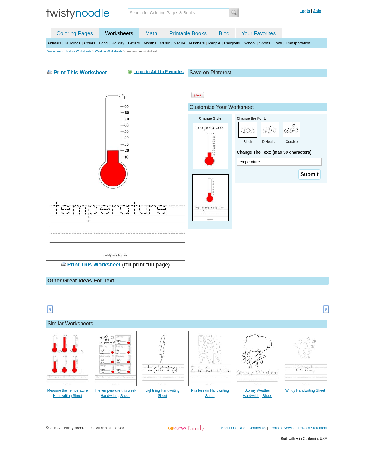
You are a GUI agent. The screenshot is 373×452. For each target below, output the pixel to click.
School (249, 43)
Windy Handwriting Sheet (305, 390)
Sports (264, 43)
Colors (89, 43)
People (214, 43)
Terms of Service (282, 428)
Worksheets (119, 33)
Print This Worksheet (80, 72)
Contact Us (257, 428)
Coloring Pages (75, 33)
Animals (54, 43)
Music (165, 43)
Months (150, 43)
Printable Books (188, 33)
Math (151, 33)
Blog (224, 33)
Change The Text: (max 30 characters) (274, 152)
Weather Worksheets (109, 51)
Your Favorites (259, 33)
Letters (134, 43)
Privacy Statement (312, 428)
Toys (278, 43)
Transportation (297, 43)
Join (317, 11)
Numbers (197, 43)
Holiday (118, 43)
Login (305, 11)
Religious (232, 43)
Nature (179, 43)
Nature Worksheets (78, 51)
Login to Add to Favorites (159, 71)
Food (103, 43)
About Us (228, 428)
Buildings (73, 43)
